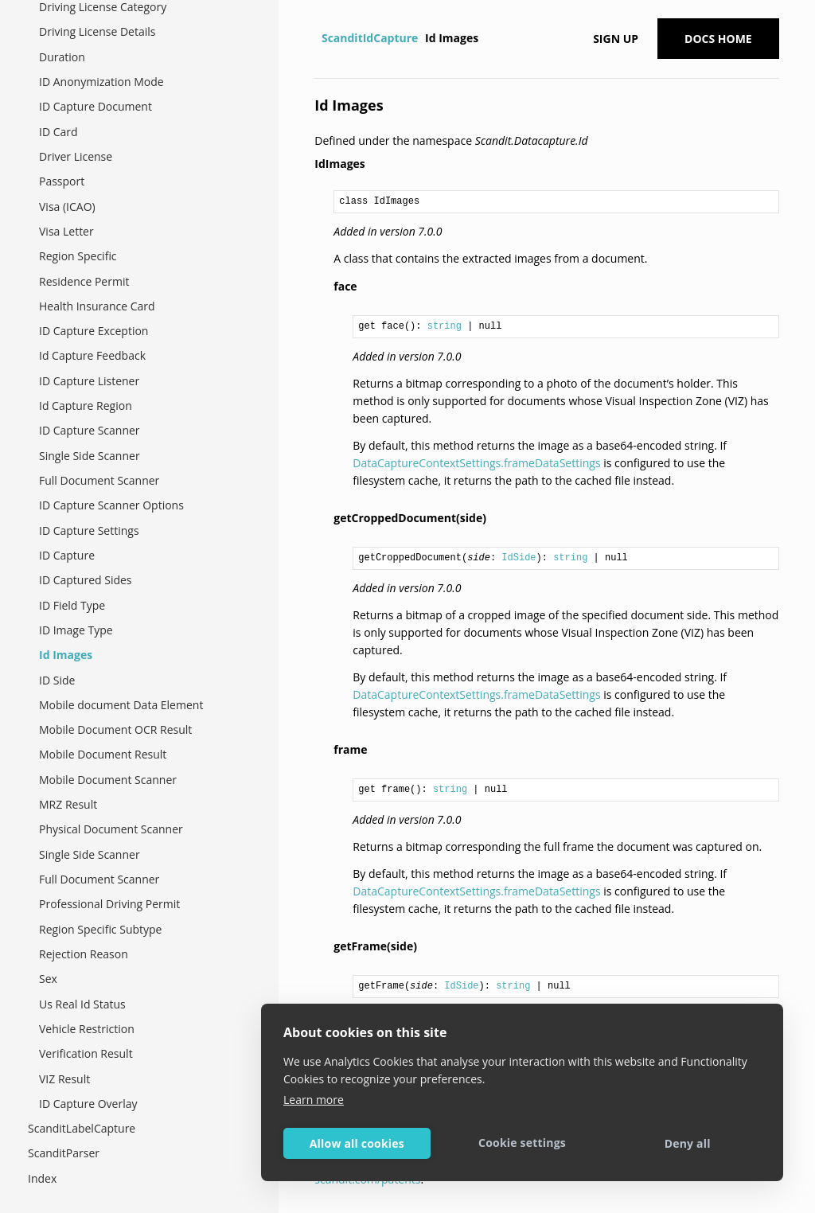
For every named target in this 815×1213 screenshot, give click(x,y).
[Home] (316, 38)
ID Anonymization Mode (101, 81)
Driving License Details (97, 31)
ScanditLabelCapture (81, 1128)
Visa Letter (66, 231)
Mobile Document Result (102, 754)
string (444, 326)
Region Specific (78, 255)
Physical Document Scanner (111, 829)
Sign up (615, 38)
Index (42, 1178)
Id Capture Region (85, 405)
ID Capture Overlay (88, 1103)
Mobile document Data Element (121, 704)
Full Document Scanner (99, 480)
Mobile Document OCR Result (115, 729)
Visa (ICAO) (67, 206)
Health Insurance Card (97, 306)
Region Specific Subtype (100, 929)
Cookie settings (522, 1142)
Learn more (313, 1099)
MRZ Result (68, 804)
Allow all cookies (357, 1143)
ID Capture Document (95, 106)
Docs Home (718, 38)
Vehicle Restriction (87, 1028)
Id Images (65, 654)
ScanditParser (63, 1152)
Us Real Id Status (82, 1004)
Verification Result (86, 1053)
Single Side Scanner (89, 455)
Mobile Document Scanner (108, 779)
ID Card (58, 131)
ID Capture (67, 555)
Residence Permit (84, 281)
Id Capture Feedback (92, 355)
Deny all (688, 1143)
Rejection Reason (83, 953)
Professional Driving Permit (109, 903)
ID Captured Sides (85, 579)
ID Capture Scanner (89, 430)
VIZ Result (64, 1078)
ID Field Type (72, 605)
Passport (61, 181)
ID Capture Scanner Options (111, 505)
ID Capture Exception (93, 330)
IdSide (518, 558)
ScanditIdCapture (370, 37)
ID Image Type (76, 630)
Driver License (75, 156)
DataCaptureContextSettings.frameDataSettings (476, 462)
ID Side (57, 680)
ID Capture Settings (89, 530)
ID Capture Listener (89, 380)
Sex (48, 978)
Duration (62, 56)
